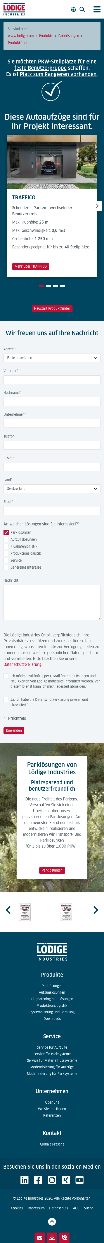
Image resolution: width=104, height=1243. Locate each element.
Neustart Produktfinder (52, 308)
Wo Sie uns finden (52, 1109)
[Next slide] (97, 206)
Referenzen (52, 1115)
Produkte (52, 975)
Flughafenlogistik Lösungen (52, 999)
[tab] (41, 286)
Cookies (17, 1208)
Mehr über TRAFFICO (31, 266)
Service (52, 1036)
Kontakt (52, 1133)
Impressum (36, 1208)
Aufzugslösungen (52, 992)
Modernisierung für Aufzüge (52, 1067)
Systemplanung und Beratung (52, 1012)
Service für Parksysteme (52, 1054)
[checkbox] (52, 551)
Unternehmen (52, 1091)
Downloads (52, 1019)
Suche (88, 1208)
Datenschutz (58, 1208)
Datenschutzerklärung (22, 664)
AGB (76, 1208)
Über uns (52, 1102)
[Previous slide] (8, 910)
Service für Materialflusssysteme (52, 1060)
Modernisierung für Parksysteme (52, 1074)
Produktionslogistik (52, 1006)
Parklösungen (52, 870)
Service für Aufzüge (52, 1047)
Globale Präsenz (52, 1144)
